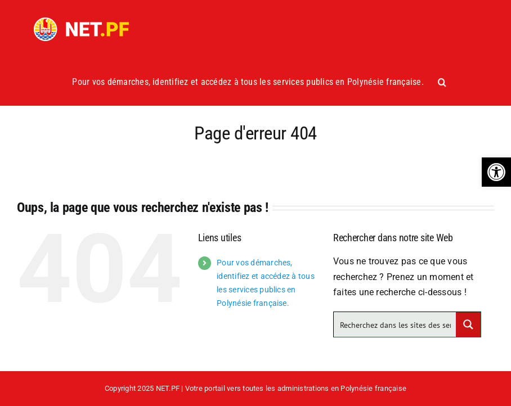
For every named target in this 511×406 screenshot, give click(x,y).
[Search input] (395, 324)
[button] (496, 172)
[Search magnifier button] (468, 324)
